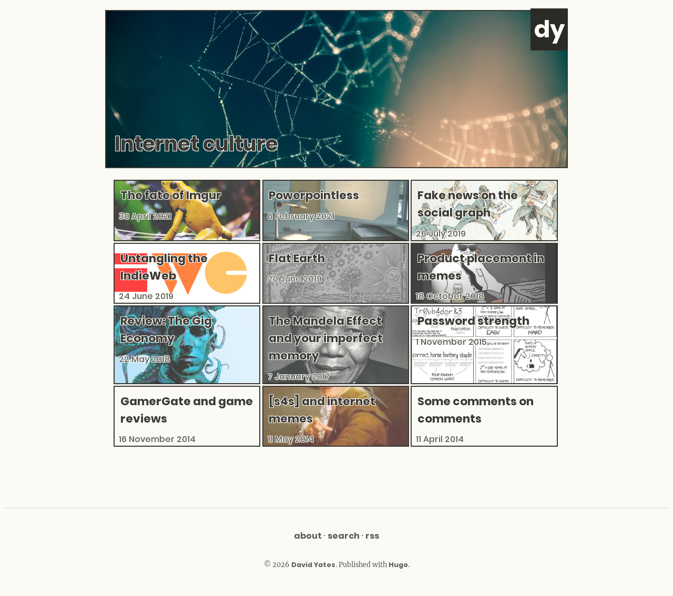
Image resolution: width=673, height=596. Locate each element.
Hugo (398, 564)
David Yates (313, 564)
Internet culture (196, 144)
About (308, 536)
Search (344, 536)
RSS (372, 536)
